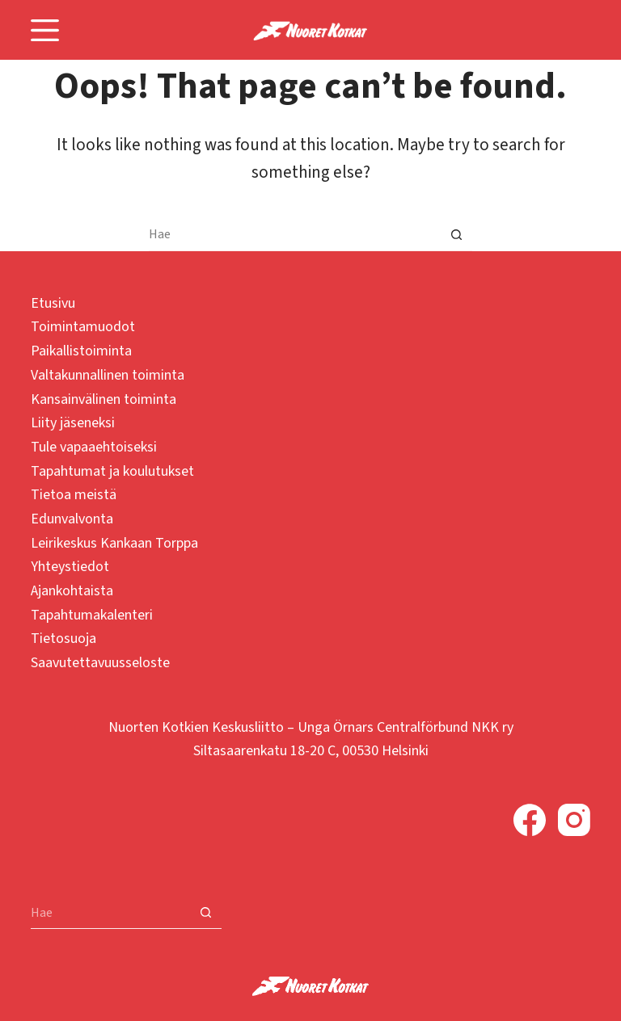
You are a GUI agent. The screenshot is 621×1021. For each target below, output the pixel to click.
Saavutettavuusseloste (100, 663)
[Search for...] (294, 235)
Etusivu (53, 303)
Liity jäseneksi (73, 423)
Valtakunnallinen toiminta (107, 375)
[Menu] (45, 30)
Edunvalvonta (72, 519)
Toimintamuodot (83, 327)
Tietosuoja (63, 638)
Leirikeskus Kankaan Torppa (114, 543)
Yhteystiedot (70, 567)
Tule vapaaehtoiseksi (94, 447)
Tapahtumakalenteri (92, 615)
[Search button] (456, 235)
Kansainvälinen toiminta (103, 399)
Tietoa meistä (73, 495)
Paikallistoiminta (81, 351)
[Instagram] (574, 820)
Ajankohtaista (72, 591)
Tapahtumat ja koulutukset (112, 471)
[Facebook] (529, 820)
